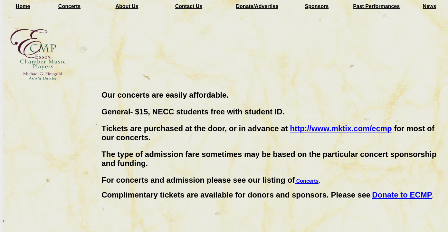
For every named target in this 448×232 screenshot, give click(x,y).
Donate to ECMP (402, 194)
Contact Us (188, 6)
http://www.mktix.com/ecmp (341, 128)
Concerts (69, 6)
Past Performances (376, 6)
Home (23, 6)
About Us (126, 6)
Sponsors (317, 6)
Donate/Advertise (257, 6)
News (429, 6)
